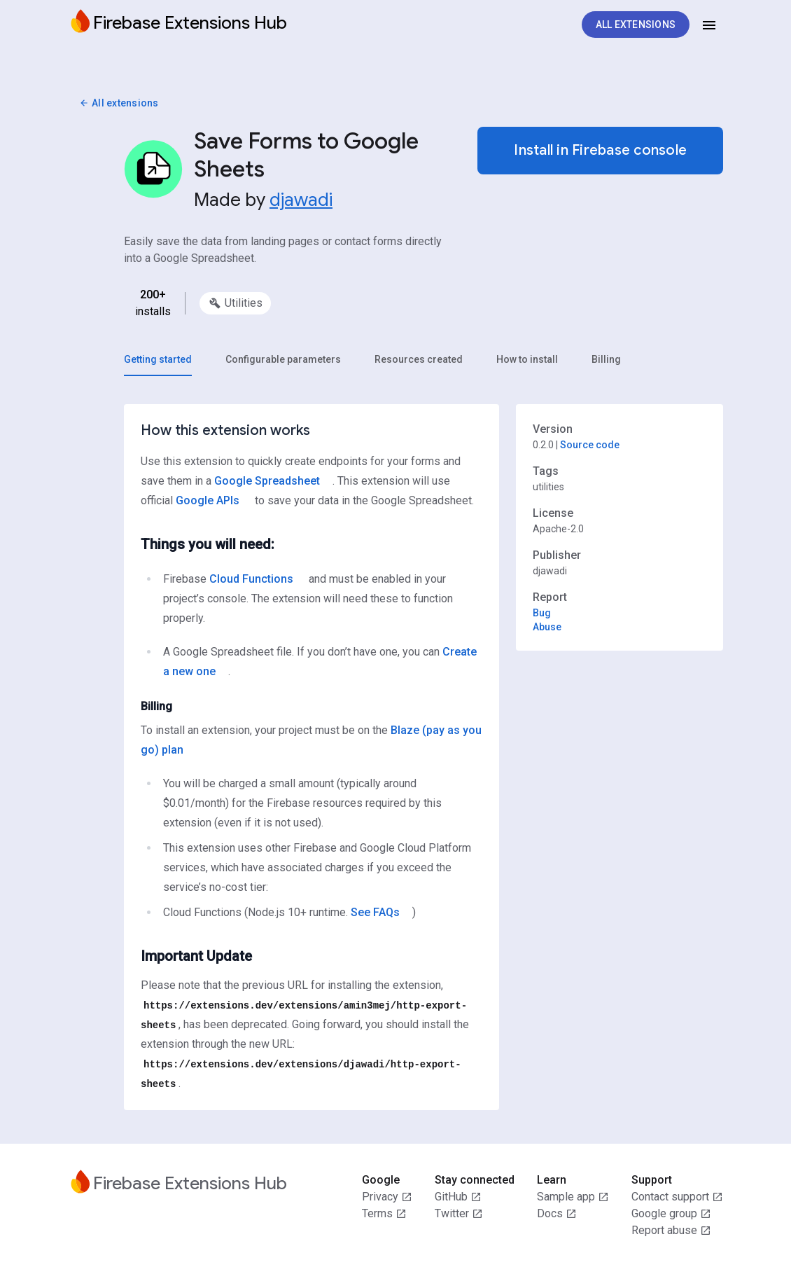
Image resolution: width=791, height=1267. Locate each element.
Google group (671, 1213)
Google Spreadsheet (267, 480)
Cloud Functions (251, 579)
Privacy (387, 1197)
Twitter (459, 1213)
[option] (235, 303)
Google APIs (207, 500)
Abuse (547, 626)
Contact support (677, 1197)
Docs (557, 1213)
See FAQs (375, 912)
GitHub (458, 1197)
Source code (590, 444)
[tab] (158, 359)
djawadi (301, 199)
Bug (542, 612)
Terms (384, 1213)
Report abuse (671, 1230)
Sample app (573, 1197)
